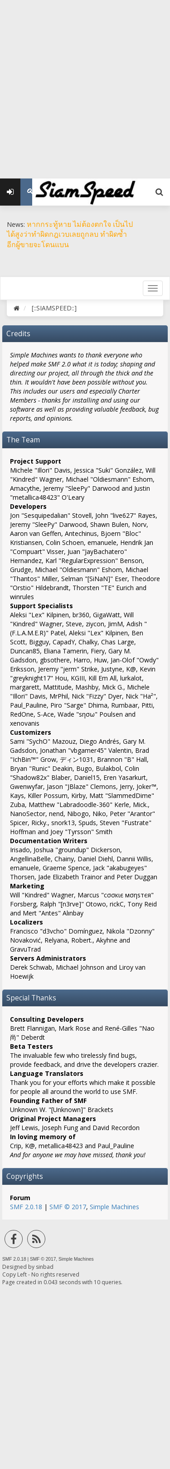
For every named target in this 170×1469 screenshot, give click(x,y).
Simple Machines (114, 1206)
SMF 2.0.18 (26, 1206)
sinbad (44, 1267)
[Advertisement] (85, 84)
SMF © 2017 (67, 1206)
